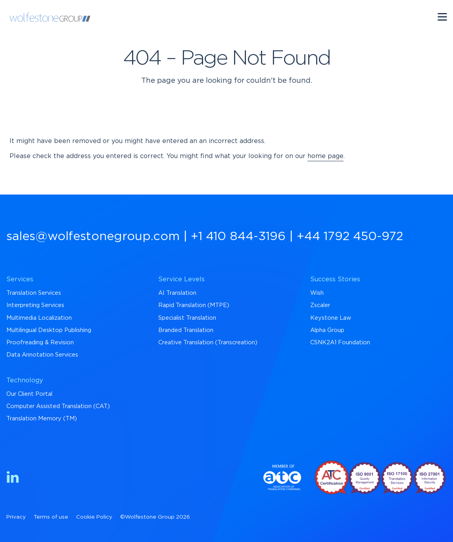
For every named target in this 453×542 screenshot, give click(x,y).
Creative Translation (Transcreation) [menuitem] (207, 342)
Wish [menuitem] (317, 293)
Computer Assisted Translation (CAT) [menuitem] (58, 406)
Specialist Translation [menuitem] (187, 318)
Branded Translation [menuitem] (185, 330)
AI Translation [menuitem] (177, 293)
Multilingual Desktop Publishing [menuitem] (48, 330)
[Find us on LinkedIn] (12, 478)
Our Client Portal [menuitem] (29, 394)
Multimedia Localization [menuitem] (39, 318)
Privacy (16, 517)
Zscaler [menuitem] (320, 305)
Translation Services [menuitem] (33, 293)
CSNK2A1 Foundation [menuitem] (340, 342)
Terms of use (51, 517)
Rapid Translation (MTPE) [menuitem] (193, 305)
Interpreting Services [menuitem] (35, 305)
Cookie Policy (94, 517)
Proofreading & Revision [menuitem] (40, 342)
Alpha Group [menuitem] (327, 330)
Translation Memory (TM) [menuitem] (41, 419)
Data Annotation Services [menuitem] (42, 355)
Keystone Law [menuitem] (330, 318)
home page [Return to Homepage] (325, 156)
